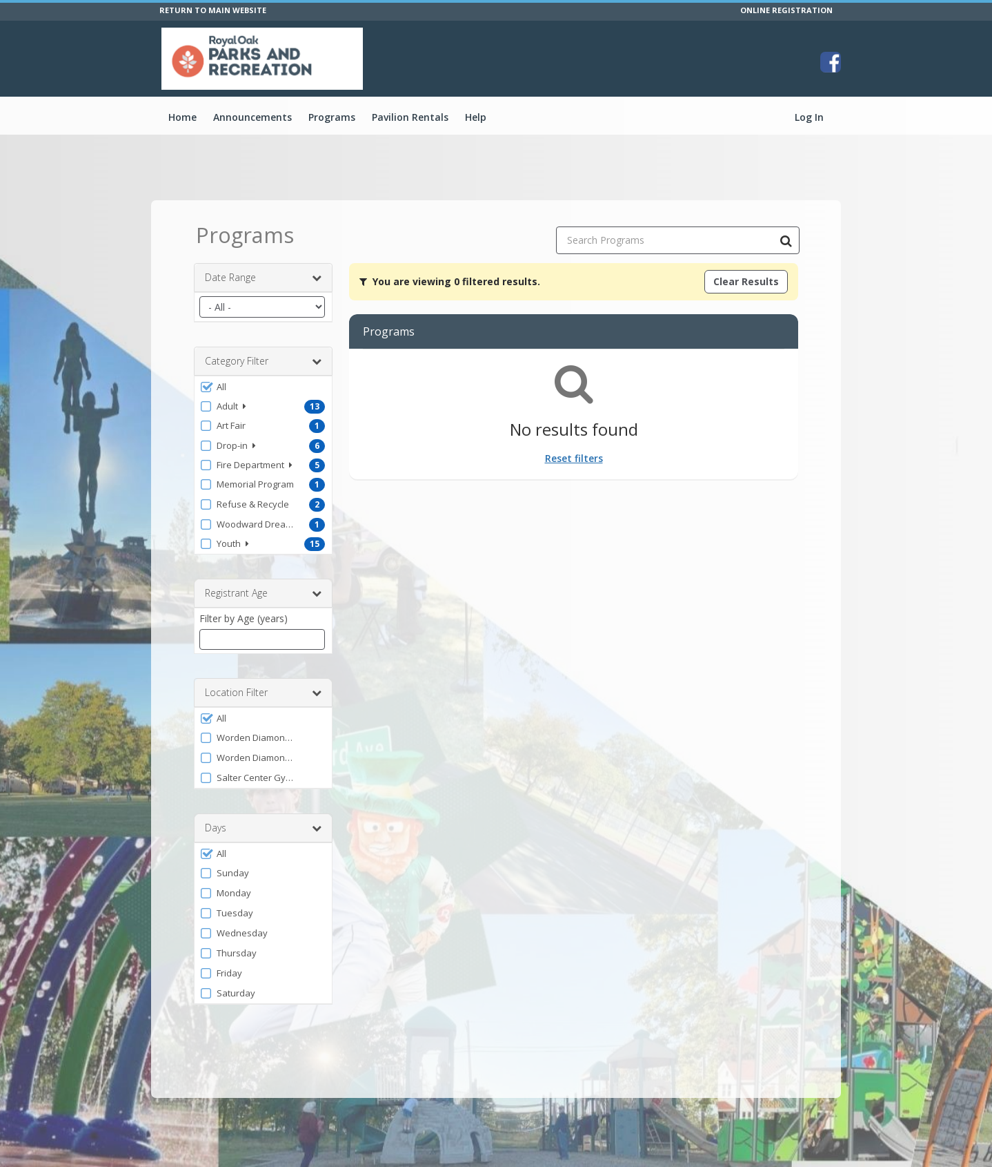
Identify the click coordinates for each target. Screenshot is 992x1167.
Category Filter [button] (263, 361)
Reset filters (574, 458)
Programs (331, 117)
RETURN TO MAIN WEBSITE (212, 10)
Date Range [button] (263, 277)
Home (182, 117)
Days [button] (263, 828)
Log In (809, 117)
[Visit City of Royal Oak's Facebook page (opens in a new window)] (830, 62)
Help (475, 117)
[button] (263, 386)
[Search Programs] (786, 240)
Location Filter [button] (263, 692)
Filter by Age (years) (243, 618)
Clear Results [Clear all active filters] (746, 281)
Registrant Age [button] (263, 593)
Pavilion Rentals (410, 117)
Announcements (252, 117)
